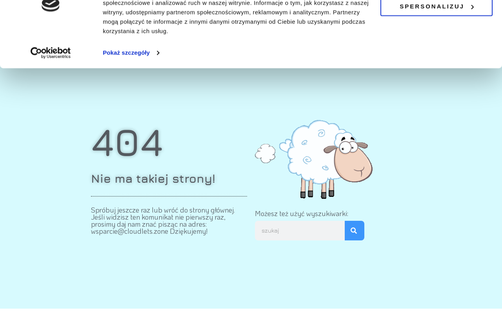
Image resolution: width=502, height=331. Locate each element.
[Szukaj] (354, 230)
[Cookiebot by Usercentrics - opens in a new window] (50, 88)
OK (436, 19)
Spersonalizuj (437, 41)
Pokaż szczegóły (126, 87)
